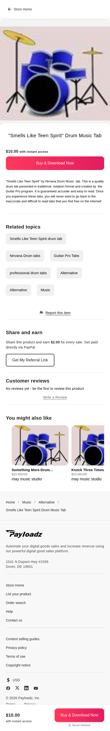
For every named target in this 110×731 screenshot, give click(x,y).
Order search (16, 603)
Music (45, 290)
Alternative (69, 273)
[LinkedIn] (26, 688)
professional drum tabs (28, 273)
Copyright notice (18, 665)
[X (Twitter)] (17, 688)
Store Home (20, 9)
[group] (40, 453)
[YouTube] (35, 688)
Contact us (14, 620)
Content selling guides (23, 639)
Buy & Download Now (55, 163)
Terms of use (15, 656)
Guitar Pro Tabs (66, 256)
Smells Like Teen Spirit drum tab (36, 239)
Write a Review (55, 397)
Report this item (54, 313)
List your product (18, 594)
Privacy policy (16, 648)
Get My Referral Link (30, 360)
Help (9, 611)
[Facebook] (8, 688)
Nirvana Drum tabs (25, 256)
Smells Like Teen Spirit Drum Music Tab (36, 510)
